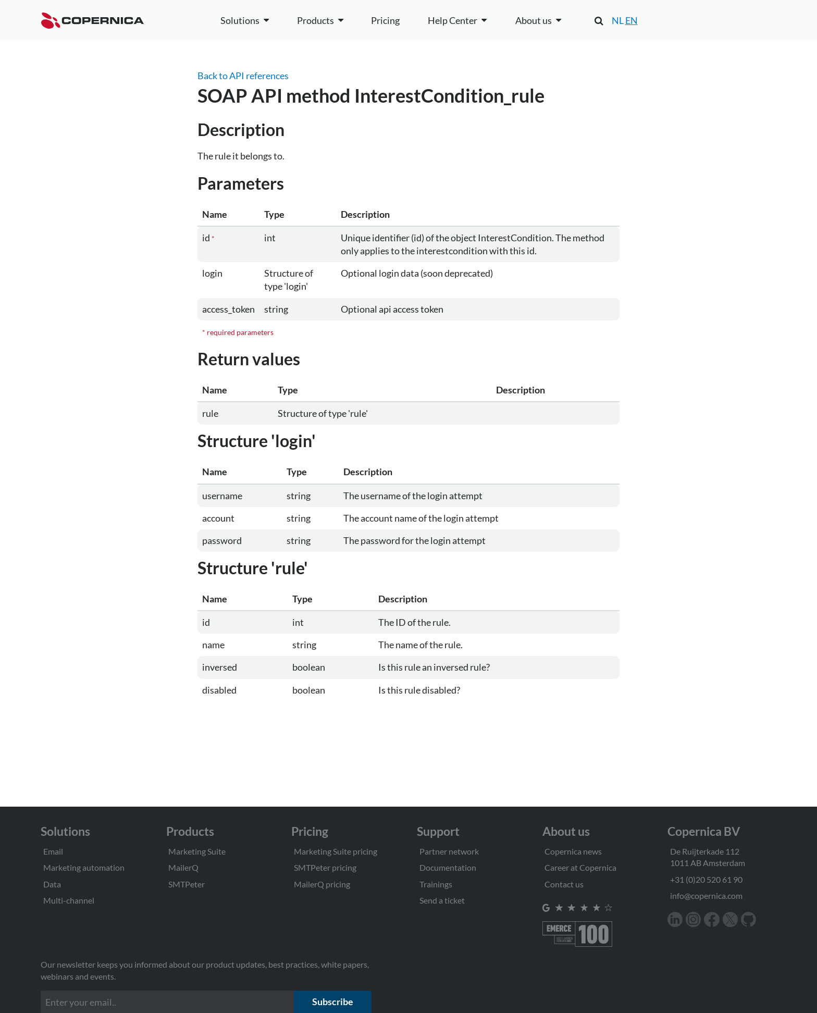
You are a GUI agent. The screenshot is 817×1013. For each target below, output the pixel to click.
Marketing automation (84, 867)
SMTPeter (186, 884)
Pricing (385, 20)
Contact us (564, 884)
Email (53, 851)
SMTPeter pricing (325, 867)
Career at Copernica (580, 867)
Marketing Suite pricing (335, 851)
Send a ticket (442, 900)
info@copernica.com (706, 895)
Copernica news (573, 851)
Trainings (435, 884)
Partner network (449, 851)
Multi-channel (68, 900)
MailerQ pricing (322, 884)
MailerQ (183, 867)
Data (52, 884)
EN (631, 20)
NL (618, 20)
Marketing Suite (197, 851)
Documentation (447, 867)
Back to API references (243, 75)
